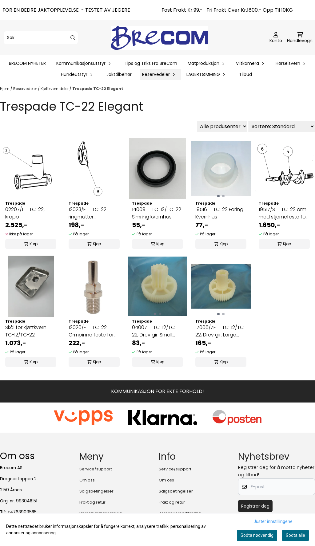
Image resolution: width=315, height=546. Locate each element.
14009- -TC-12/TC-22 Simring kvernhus (156, 213)
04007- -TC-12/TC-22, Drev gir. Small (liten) (154, 331)
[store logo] (159, 37)
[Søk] (41, 37)
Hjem (5, 88)
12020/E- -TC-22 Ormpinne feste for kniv (91, 331)
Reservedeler (25, 88)
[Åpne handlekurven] (300, 37)
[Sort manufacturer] (222, 126)
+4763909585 (22, 512)
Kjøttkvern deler (55, 88)
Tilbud (245, 74)
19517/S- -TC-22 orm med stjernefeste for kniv (283, 213)
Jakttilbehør (119, 74)
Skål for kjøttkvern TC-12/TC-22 (25, 331)
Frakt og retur (92, 502)
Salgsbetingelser (96, 491)
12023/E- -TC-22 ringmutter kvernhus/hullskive (90, 213)
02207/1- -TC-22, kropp (25, 213)
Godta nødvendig (257, 535)
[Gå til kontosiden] (276, 37)
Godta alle (295, 535)
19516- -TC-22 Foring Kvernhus (219, 213)
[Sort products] (282, 126)
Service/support (95, 469)
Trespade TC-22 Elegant (97, 88)
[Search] (73, 37)
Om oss (87, 480)
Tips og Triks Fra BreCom (151, 63)
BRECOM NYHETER (27, 63)
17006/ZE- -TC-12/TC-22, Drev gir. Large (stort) (220, 331)
